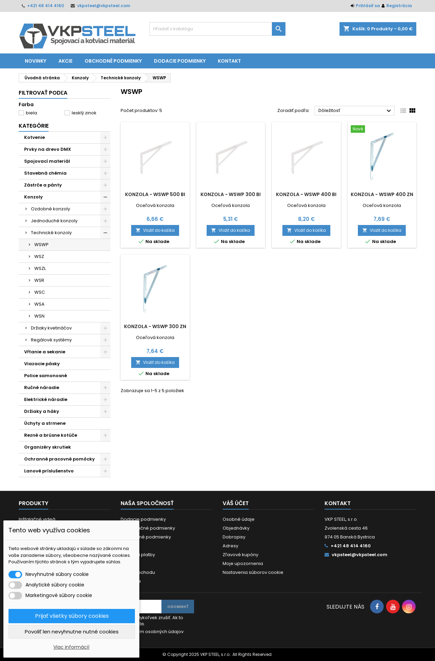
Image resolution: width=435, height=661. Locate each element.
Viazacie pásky (42, 363)
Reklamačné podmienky (148, 528)
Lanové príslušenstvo (49, 471)
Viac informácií (71, 647)
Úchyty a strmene (45, 423)
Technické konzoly (51, 232)
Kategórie (34, 126)
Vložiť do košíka (155, 230)
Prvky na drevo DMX (47, 149)
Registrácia (399, 6)
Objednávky (236, 528)
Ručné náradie (41, 387)
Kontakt (229, 61)
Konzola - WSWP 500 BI (155, 194)
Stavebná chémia (45, 173)
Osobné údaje (239, 519)
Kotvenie (34, 137)
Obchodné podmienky (113, 61)
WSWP (41, 244)
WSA (39, 304)
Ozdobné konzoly (50, 209)
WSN (39, 316)
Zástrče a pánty (43, 185)
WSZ (39, 256)
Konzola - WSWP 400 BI (306, 194)
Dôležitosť (355, 111)
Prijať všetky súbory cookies (72, 616)
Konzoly (33, 197)
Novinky (35, 61)
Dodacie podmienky (180, 61)
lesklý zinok (84, 113)
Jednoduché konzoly (54, 220)
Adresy (230, 546)
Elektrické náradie (45, 399)
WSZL (40, 268)
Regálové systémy (51, 340)
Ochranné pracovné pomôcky (59, 459)
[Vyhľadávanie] (217, 29)
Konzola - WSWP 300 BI (231, 194)
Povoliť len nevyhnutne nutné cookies (72, 631)
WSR (39, 280)
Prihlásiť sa (368, 6)
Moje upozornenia (243, 563)
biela (31, 113)
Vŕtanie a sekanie (44, 352)
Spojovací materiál (47, 161)
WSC (39, 292)
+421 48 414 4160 (45, 6)
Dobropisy (234, 537)
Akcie (65, 61)
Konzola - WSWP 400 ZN (382, 194)
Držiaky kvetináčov (51, 328)
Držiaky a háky (41, 411)
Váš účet (236, 503)
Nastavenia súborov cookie (253, 572)
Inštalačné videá (37, 519)
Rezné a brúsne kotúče (50, 435)
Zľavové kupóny (240, 554)
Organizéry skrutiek (47, 447)
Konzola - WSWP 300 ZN (155, 326)
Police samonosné (45, 375)
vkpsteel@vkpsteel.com (103, 6)
